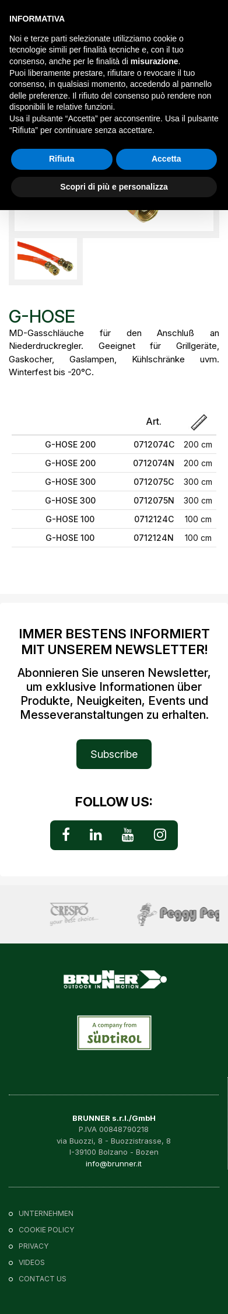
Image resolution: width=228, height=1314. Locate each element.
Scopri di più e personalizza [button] (113, 186)
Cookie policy (46, 1229)
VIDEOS (32, 1262)
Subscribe (114, 754)
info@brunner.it (114, 1163)
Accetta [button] (166, 158)
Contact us (42, 1278)
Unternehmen (46, 1213)
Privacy (33, 1246)
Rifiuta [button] (62, 158)
